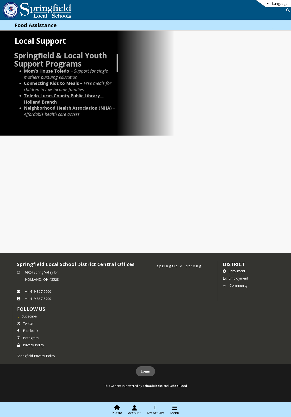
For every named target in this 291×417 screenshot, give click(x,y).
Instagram (28, 338)
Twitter (25, 323)
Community (235, 285)
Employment (235, 278)
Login (145, 371)
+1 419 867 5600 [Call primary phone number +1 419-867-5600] (38, 291)
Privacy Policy (30, 345)
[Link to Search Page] (287, 10)
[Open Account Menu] (134, 410)
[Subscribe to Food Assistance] (272, 25)
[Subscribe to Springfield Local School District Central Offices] (27, 316)
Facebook (27, 330)
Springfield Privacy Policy (36, 356)
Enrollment (234, 271)
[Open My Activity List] (155, 410)
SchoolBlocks (153, 386)
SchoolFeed (178, 386)
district (234, 264)
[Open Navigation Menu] (174, 410)
